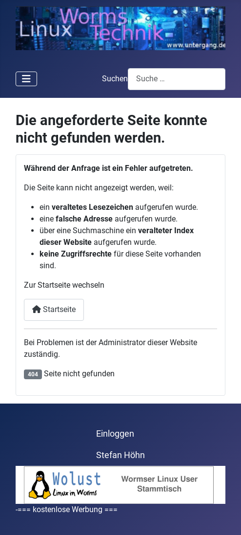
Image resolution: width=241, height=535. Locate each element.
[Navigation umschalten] (26, 79)
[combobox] (176, 79)
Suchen (115, 78)
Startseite (54, 309)
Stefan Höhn (120, 455)
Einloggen (115, 434)
